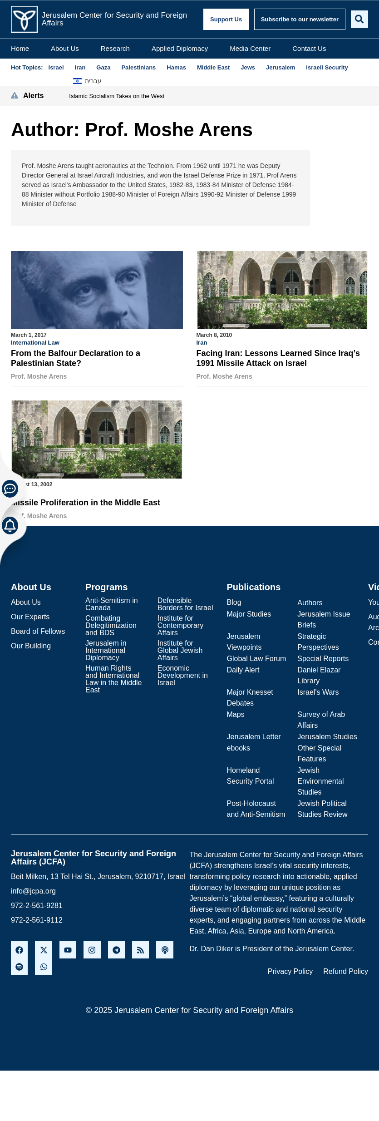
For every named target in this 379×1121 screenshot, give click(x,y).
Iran (202, 341)
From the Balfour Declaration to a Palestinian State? (75, 357)
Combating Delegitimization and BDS (111, 623)
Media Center (250, 47)
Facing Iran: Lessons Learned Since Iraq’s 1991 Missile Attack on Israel (278, 357)
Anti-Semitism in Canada (111, 602)
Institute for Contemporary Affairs (180, 623)
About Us (65, 47)
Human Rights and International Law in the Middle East (113, 677)
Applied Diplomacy (180, 47)
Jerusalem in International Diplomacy (106, 648)
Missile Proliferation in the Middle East (85, 501)
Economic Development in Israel (183, 673)
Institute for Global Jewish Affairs (180, 648)
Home (20, 47)
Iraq (16, 490)
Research (115, 47)
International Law (35, 341)
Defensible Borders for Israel (185, 602)
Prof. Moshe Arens (39, 375)
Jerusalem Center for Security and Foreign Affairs (113, 18)
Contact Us (309, 47)
